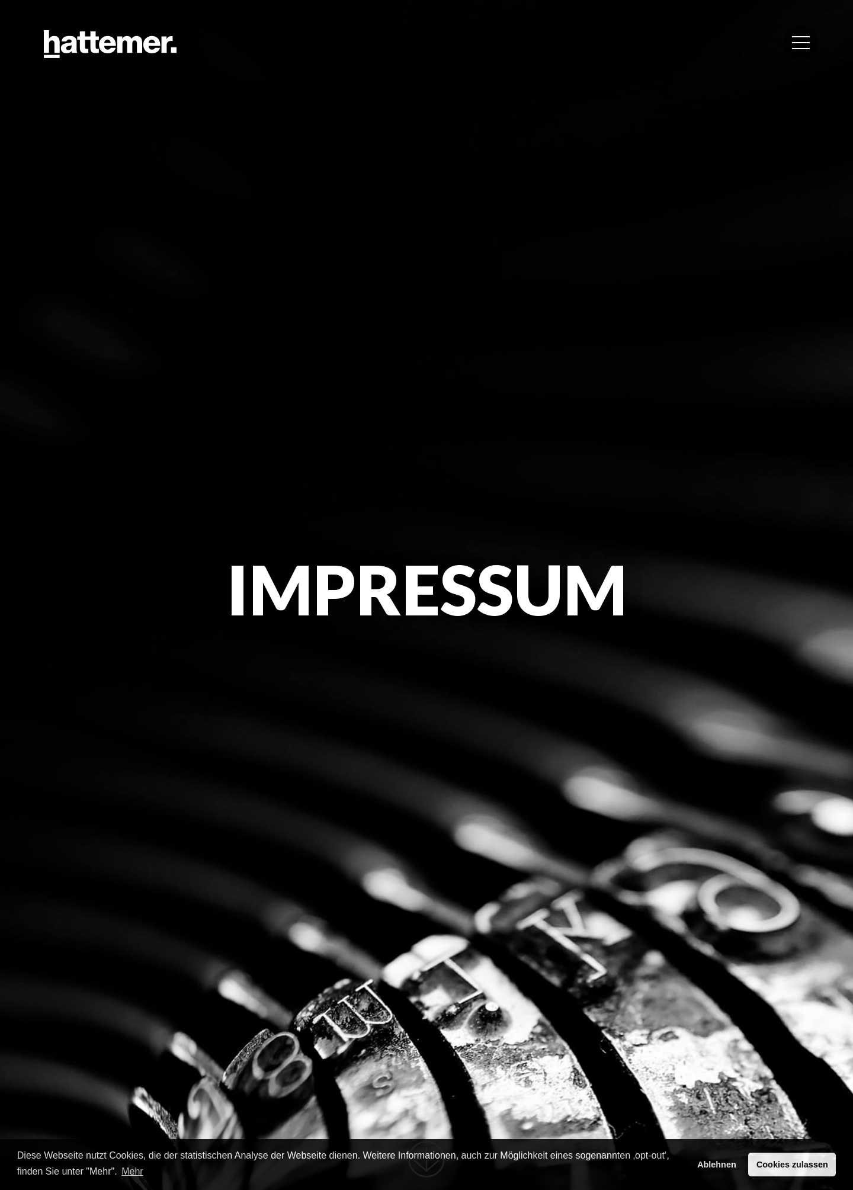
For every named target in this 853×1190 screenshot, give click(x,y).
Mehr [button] (132, 1171)
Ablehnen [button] (716, 1164)
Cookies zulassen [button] (792, 1164)
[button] (801, 43)
